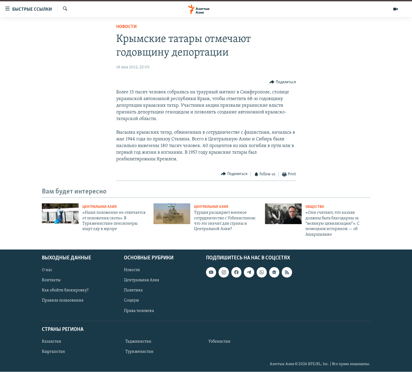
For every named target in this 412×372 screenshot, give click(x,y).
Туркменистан (139, 352)
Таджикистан (138, 341)
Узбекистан (219, 341)
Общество (314, 207)
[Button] (282, 82)
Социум (131, 301)
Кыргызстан (53, 352)
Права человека (139, 311)
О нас (47, 270)
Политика (133, 290)
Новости (126, 26)
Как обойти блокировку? (65, 290)
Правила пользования (62, 301)
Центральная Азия (99, 207)
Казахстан (51, 341)
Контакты (51, 280)
